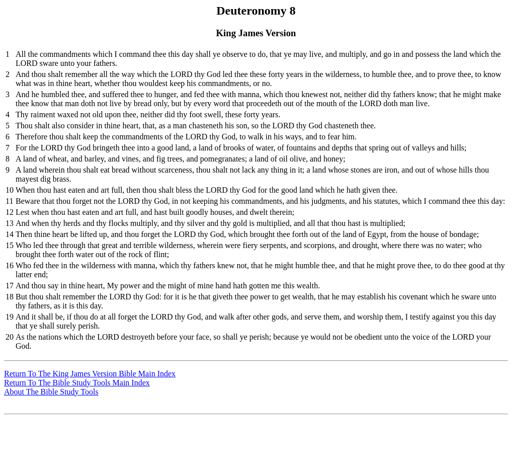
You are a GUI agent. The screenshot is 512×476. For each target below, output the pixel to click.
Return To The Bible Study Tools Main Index (77, 382)
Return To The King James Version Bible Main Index (90, 373)
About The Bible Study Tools (51, 391)
